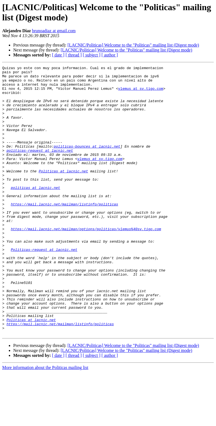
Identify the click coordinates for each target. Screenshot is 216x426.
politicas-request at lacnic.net (40, 167)
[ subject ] (91, 55)
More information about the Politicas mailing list (45, 421)
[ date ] (58, 55)
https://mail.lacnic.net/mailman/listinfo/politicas (64, 232)
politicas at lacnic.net (35, 212)
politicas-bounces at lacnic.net (87, 162)
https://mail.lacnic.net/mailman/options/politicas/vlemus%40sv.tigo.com (86, 261)
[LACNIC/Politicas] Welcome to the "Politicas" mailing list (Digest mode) (133, 45)
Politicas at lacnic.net (63, 192)
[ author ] (110, 55)
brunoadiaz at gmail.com (54, 30)
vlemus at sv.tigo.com (140, 93)
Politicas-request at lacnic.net (44, 286)
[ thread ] (73, 55)
